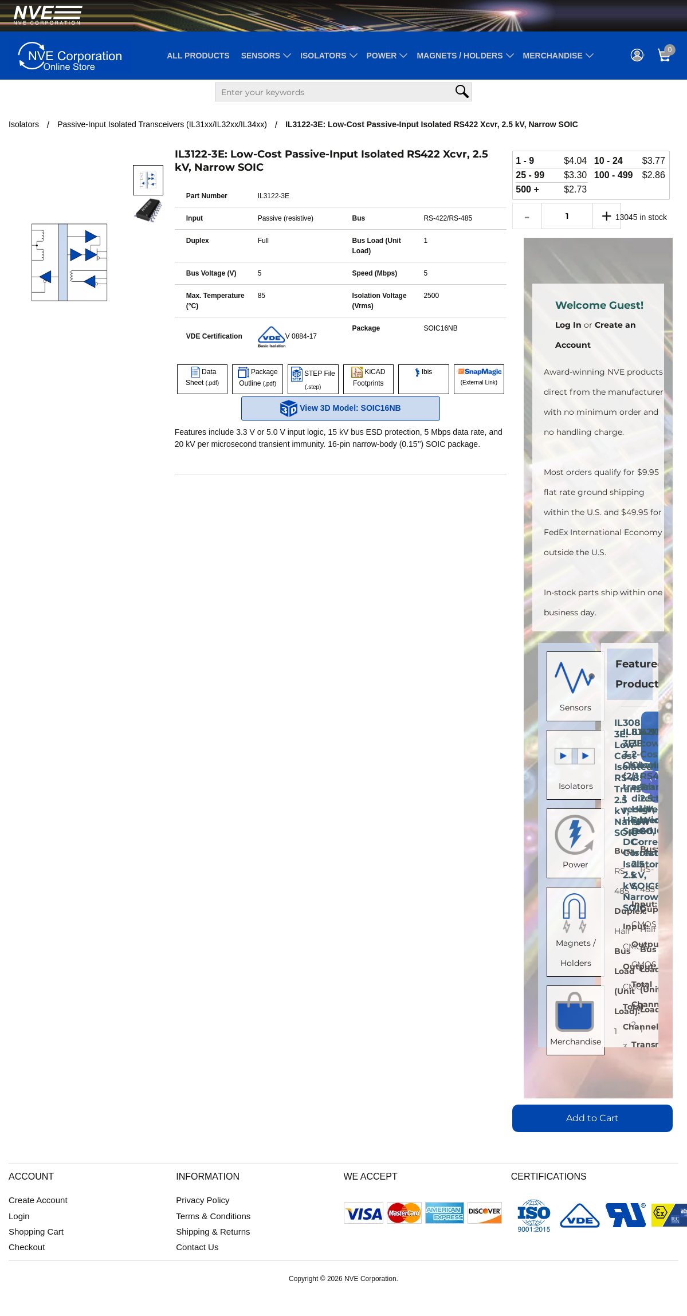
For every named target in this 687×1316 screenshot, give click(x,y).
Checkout (27, 1247)
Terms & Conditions (213, 1216)
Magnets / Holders (460, 55)
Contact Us (197, 1247)
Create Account (38, 1200)
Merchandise (553, 55)
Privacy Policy (202, 1200)
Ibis (423, 372)
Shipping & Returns (213, 1231)
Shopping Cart (36, 1231)
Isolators (323, 55)
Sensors (260, 55)
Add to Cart (592, 1118)
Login (19, 1216)
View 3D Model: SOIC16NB (340, 408)
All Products (198, 55)
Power (382, 55)
